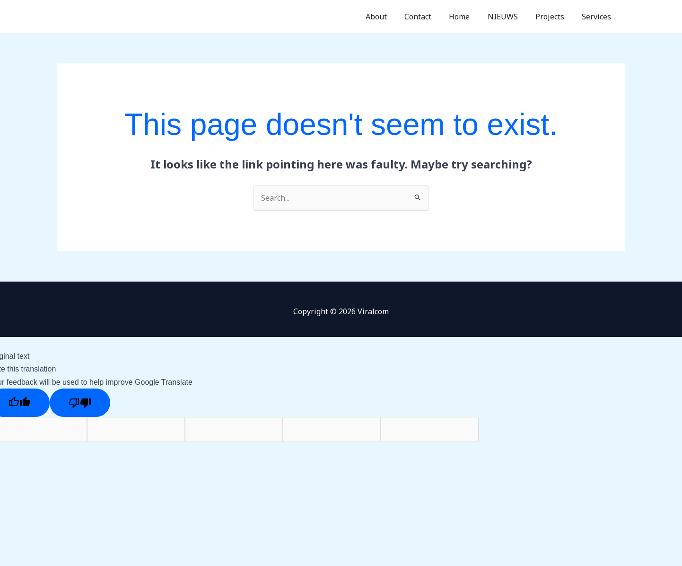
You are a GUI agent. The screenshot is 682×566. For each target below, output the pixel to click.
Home (468, 16)
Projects (553, 16)
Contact (429, 16)
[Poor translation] (80, 403)
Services (597, 16)
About (390, 16)
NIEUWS (509, 16)
